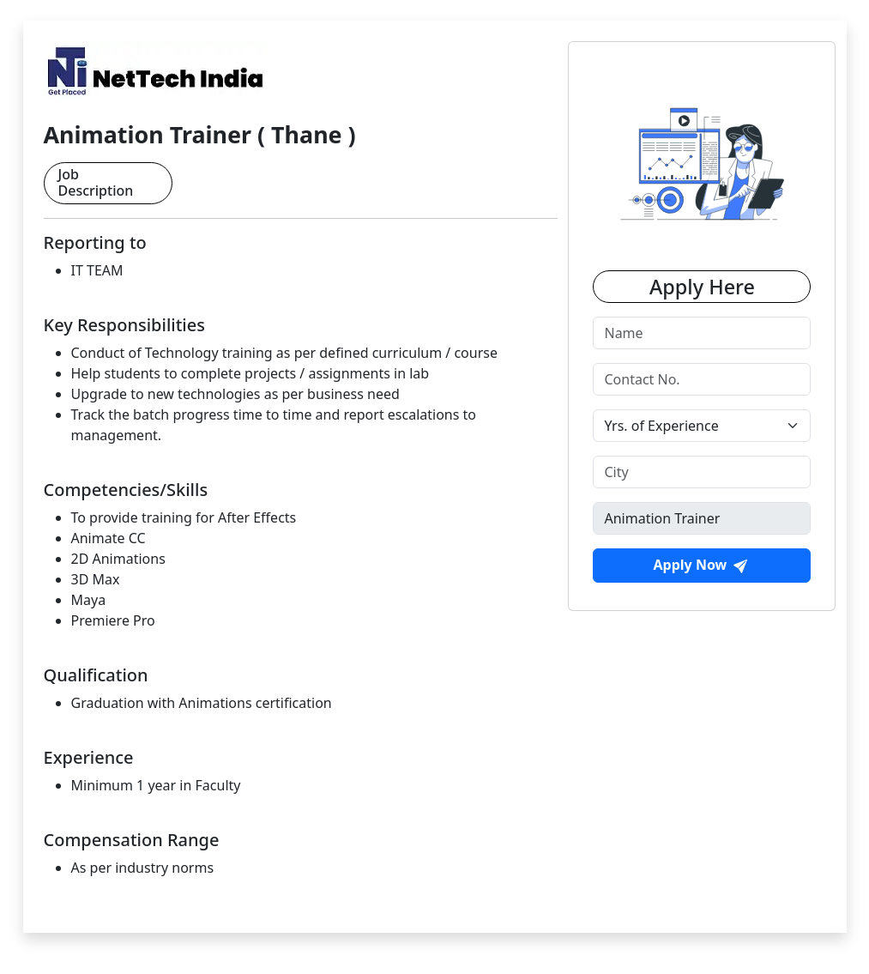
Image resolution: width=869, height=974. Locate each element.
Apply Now (701, 564)
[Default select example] (702, 425)
